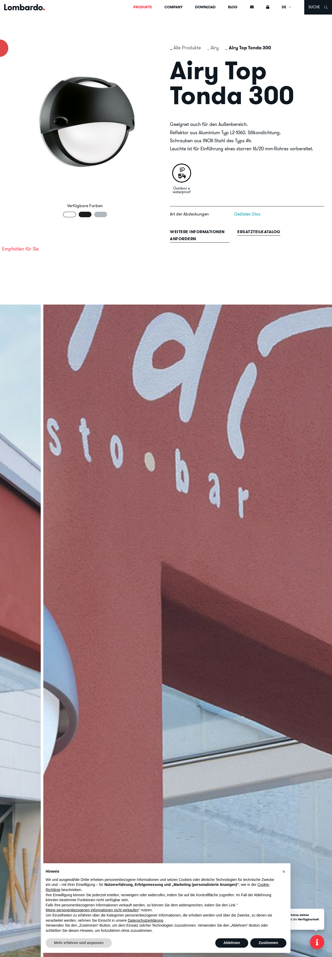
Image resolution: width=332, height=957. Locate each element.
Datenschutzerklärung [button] (145, 920)
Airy (215, 48)
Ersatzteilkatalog (258, 231)
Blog (233, 7)
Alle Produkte (187, 48)
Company (173, 7)
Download (205, 7)
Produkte (142, 7)
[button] (284, 871)
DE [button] (287, 7)
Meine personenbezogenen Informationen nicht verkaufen (92, 910)
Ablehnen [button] (232, 943)
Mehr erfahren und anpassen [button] (78, 943)
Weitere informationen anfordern (197, 235)
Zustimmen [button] (268, 943)
